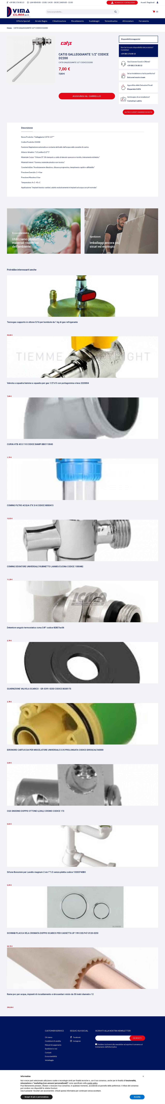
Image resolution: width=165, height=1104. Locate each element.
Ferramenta (144, 21)
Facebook (75, 1037)
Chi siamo (48, 1037)
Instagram (75, 1041)
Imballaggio (49, 1060)
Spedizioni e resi (51, 1049)
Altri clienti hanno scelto (138, 112)
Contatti (48, 1053)
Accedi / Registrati (149, 2)
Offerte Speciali (23, 21)
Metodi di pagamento (53, 1045)
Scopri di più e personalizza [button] (36, 1097)
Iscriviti (137, 1038)
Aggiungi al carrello (87, 96)
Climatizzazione (59, 21)
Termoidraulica (111, 21)
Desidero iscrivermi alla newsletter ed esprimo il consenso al (119, 1045)
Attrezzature (128, 21)
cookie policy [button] (92, 1083)
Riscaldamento (77, 21)
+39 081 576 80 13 (16, 2)
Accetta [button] (137, 1097)
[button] (143, 1076)
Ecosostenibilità (51, 1056)
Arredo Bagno (41, 21)
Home (9, 28)
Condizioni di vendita (53, 1041)
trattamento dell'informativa (106, 1047)
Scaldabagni (94, 21)
